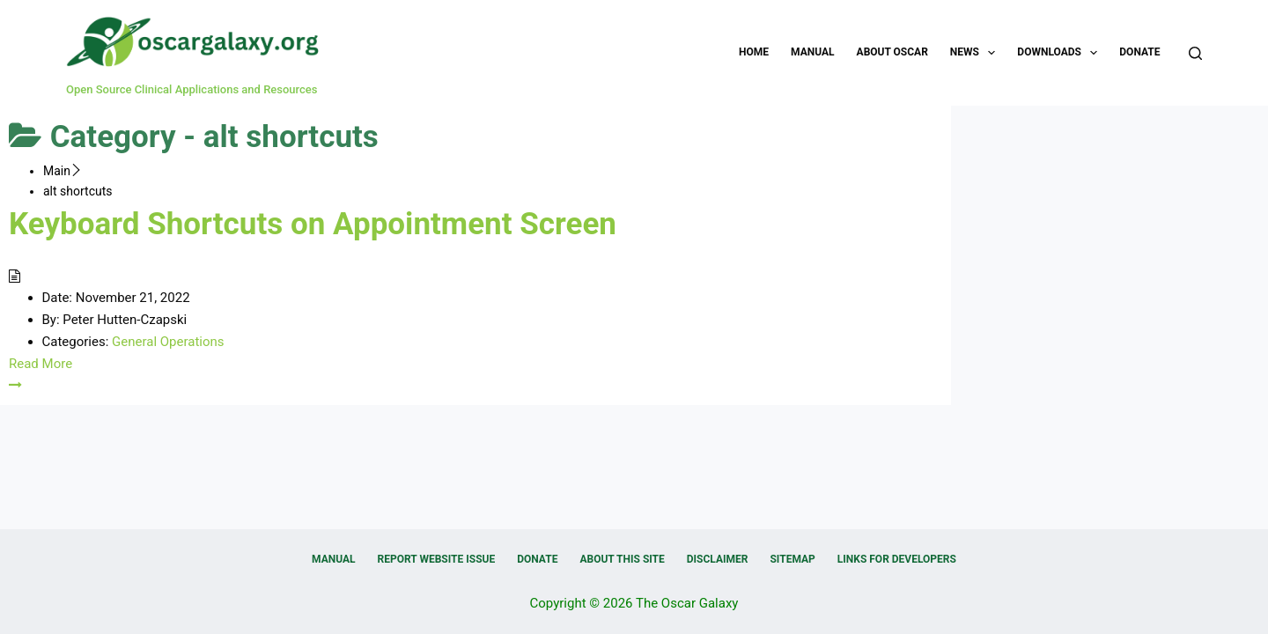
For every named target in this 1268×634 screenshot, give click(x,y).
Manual (812, 52)
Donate (1139, 52)
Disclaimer (717, 559)
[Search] (1195, 53)
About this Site (621, 559)
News (976, 52)
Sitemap (792, 559)
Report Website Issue (437, 559)
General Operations (168, 342)
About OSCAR (892, 52)
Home (754, 52)
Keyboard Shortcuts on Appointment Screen (312, 224)
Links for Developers (896, 559)
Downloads (1060, 52)
